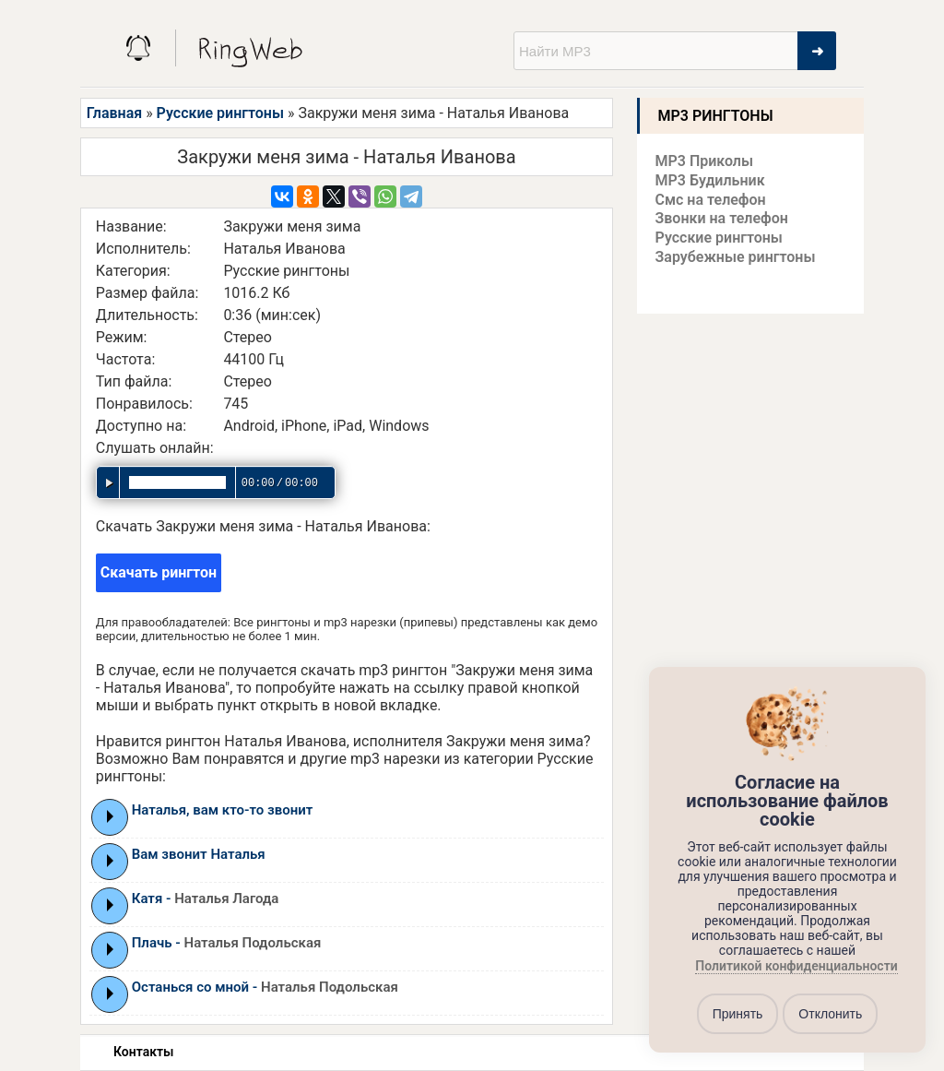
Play (110, 816)
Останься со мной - (265, 987)
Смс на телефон (710, 199)
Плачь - (227, 942)
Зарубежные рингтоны (735, 257)
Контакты (143, 1051)
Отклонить (830, 1013)
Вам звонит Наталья (199, 854)
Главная (114, 113)
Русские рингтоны (220, 113)
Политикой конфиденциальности (796, 966)
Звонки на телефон (721, 218)
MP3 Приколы (704, 161)
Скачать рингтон (158, 572)
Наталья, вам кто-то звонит (222, 810)
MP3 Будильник (710, 180)
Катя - (205, 898)
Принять (738, 1013)
